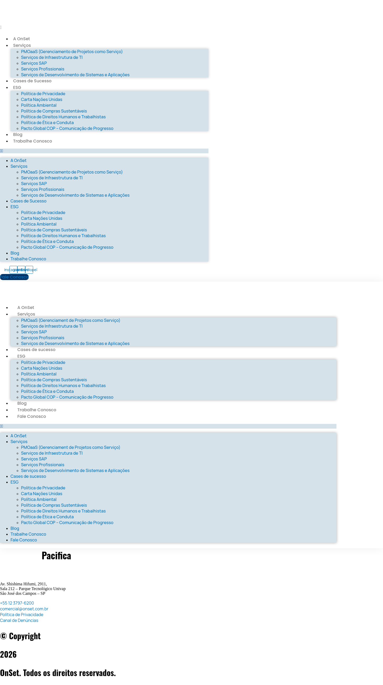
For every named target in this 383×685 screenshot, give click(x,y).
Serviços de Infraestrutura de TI (52, 57)
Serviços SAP (34, 63)
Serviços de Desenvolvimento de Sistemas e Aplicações (75, 75)
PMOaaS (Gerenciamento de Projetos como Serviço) (72, 51)
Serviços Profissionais (42, 69)
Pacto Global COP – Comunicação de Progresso (67, 128)
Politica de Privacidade (43, 94)
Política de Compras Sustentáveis (54, 111)
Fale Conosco (31, 416)
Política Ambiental (39, 105)
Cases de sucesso (36, 350)
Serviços (22, 45)
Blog (17, 134)
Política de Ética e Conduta (47, 122)
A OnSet (21, 39)
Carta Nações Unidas (41, 99)
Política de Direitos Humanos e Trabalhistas (63, 117)
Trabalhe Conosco (32, 141)
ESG (17, 87)
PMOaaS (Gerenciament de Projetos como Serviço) (70, 320)
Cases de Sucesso (32, 81)
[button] (104, 151)
